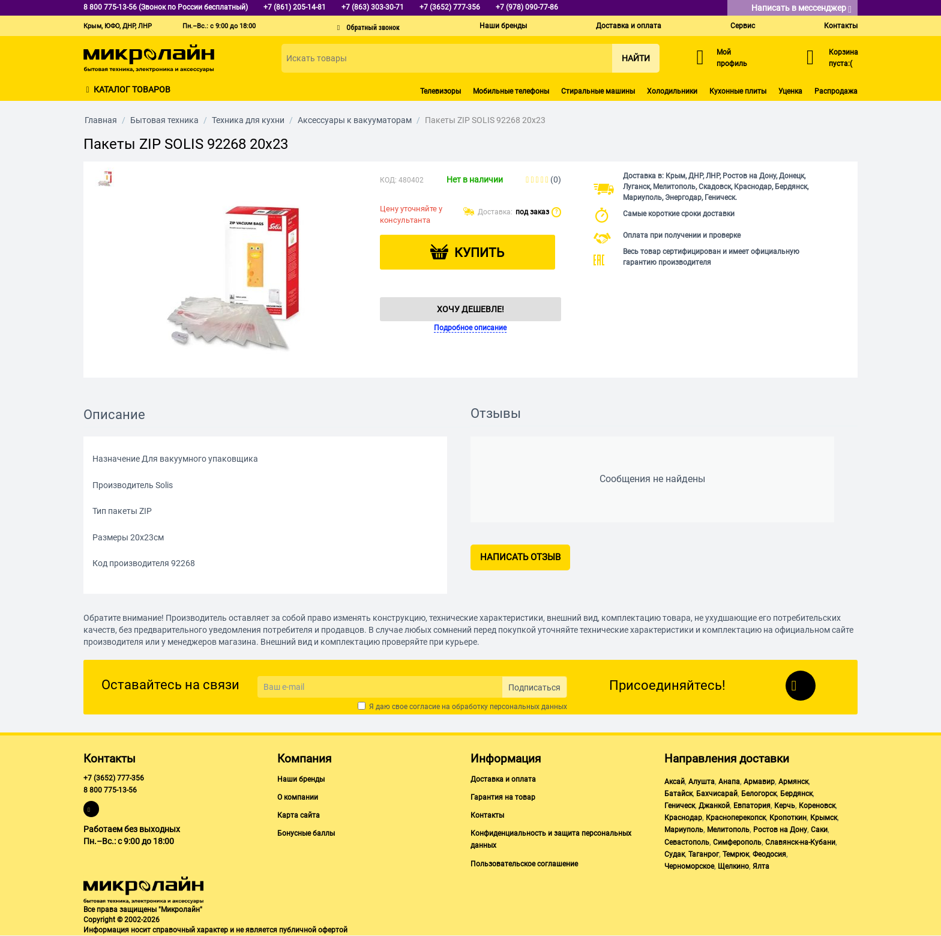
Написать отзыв (520, 557)
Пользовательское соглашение (524, 864)
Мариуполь (683, 830)
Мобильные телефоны (511, 91)
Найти (636, 58)
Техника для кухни (248, 120)
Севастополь (686, 842)
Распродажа (836, 91)
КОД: (388, 180)
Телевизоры (440, 91)
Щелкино (733, 866)
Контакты (841, 26)
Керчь (784, 806)
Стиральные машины (598, 91)
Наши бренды (503, 26)
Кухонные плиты (737, 91)
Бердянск (796, 794)
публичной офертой (313, 930)
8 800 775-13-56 (110, 790)
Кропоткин (788, 818)
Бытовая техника (164, 120)
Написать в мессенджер (801, 8)
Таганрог (703, 854)
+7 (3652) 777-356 (113, 778)
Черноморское (689, 866)
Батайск (678, 794)
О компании (297, 797)
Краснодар (683, 818)
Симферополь (737, 842)
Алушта (701, 781)
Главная (101, 120)
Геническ (679, 806)
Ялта (761, 866)
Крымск (823, 818)
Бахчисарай (717, 794)
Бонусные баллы (306, 833)
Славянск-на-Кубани (800, 842)
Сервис (742, 26)
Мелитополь (728, 830)
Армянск (793, 781)
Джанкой (714, 806)
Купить (479, 253)
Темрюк (736, 854)
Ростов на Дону (780, 830)
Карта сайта (298, 815)
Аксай (674, 781)
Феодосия (769, 854)
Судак (674, 854)
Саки (819, 830)
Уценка (790, 91)
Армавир (759, 781)
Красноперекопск (736, 818)
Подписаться (534, 687)
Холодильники (672, 91)
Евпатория (752, 806)
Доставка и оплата (628, 26)
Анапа (729, 781)
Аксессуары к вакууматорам (355, 120)
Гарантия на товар (502, 797)
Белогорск (759, 794)
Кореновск (817, 806)
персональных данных (528, 706)
